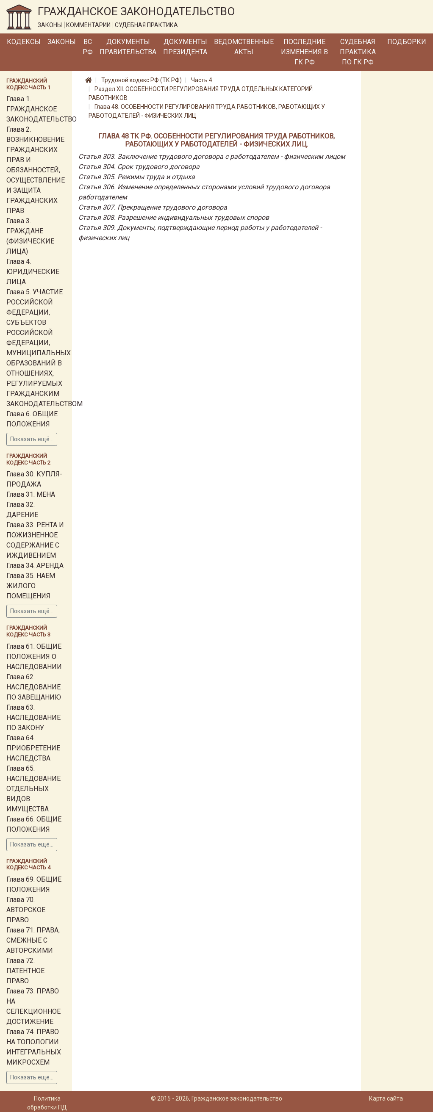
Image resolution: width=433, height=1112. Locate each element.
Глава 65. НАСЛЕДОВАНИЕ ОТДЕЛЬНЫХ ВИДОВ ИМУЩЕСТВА (33, 788)
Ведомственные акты (244, 47)
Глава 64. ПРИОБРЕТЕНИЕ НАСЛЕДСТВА (33, 748)
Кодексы (24, 42)
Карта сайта (386, 1098)
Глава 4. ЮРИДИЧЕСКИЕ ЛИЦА (32, 271)
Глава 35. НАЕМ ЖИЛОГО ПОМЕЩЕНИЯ (30, 586)
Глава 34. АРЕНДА (35, 566)
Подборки (406, 42)
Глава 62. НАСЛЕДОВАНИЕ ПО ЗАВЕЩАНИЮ (33, 687)
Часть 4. (202, 80)
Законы (61, 42)
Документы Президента (185, 47)
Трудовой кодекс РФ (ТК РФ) (141, 80)
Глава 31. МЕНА (30, 494)
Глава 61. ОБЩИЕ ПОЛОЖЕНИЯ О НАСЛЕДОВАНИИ (34, 656)
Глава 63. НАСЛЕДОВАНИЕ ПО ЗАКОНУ (33, 717)
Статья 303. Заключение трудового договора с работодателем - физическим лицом (211, 156)
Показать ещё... (31, 439)
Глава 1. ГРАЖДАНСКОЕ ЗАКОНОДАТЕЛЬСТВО (41, 109)
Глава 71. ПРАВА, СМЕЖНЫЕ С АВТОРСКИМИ (33, 940)
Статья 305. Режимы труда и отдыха (136, 177)
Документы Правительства (128, 47)
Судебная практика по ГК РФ (358, 52)
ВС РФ (88, 47)
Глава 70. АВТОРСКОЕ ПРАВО (25, 910)
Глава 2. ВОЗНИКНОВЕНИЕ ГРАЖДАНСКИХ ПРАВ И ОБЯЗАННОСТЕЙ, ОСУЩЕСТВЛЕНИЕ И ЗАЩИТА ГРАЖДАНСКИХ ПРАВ (35, 170)
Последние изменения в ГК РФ (304, 52)
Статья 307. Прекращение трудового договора (152, 207)
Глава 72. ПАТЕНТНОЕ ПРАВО (25, 971)
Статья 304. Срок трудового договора (139, 167)
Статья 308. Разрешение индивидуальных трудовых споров (173, 217)
